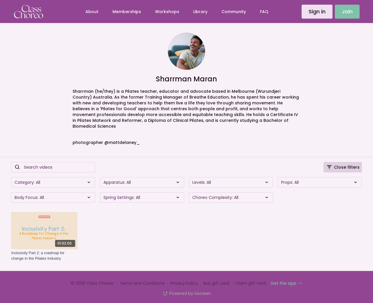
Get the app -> (286, 283)
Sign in (317, 11)
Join (347, 11)
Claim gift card (250, 283)
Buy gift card (216, 283)
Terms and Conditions (142, 283)
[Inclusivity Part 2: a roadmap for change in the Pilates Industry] (44, 255)
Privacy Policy (184, 283)
